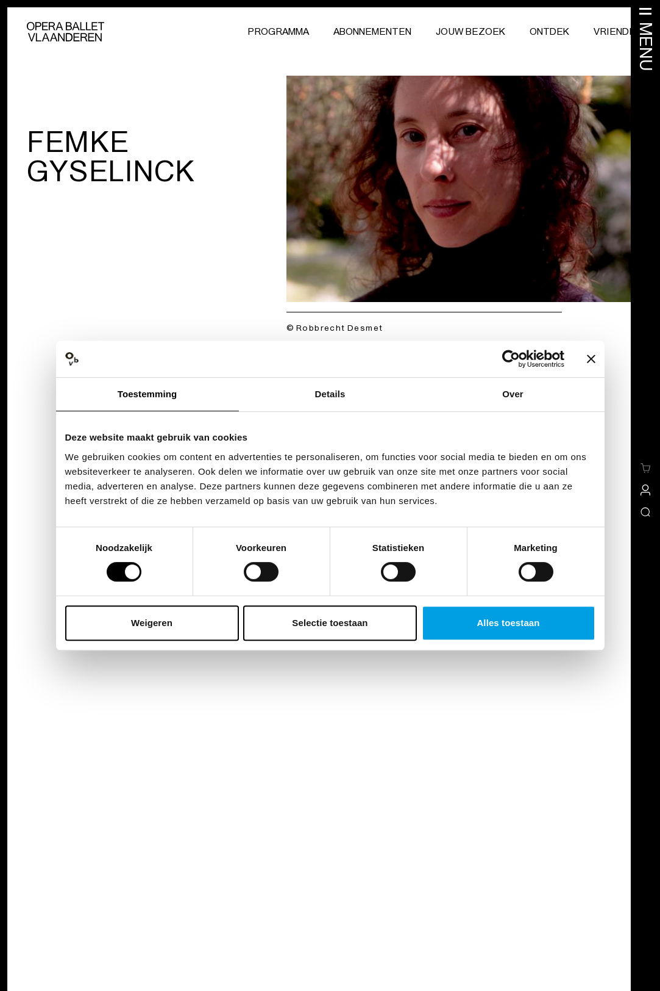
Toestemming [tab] (147, 394)
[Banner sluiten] (591, 359)
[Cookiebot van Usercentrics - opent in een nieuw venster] (511, 359)
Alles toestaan (508, 623)
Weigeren (151, 623)
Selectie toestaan (329, 623)
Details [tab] (330, 394)
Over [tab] (512, 394)
